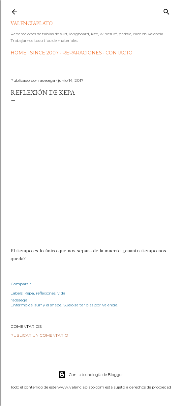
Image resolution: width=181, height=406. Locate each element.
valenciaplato (32, 23)
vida (61, 293)
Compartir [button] (21, 283)
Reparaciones (82, 53)
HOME (18, 53)
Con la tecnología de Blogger (90, 375)
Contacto (119, 53)
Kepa (29, 293)
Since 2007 (44, 53)
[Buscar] (166, 10)
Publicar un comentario (39, 335)
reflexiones (45, 293)
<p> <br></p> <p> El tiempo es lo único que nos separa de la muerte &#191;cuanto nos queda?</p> (90, 172)
